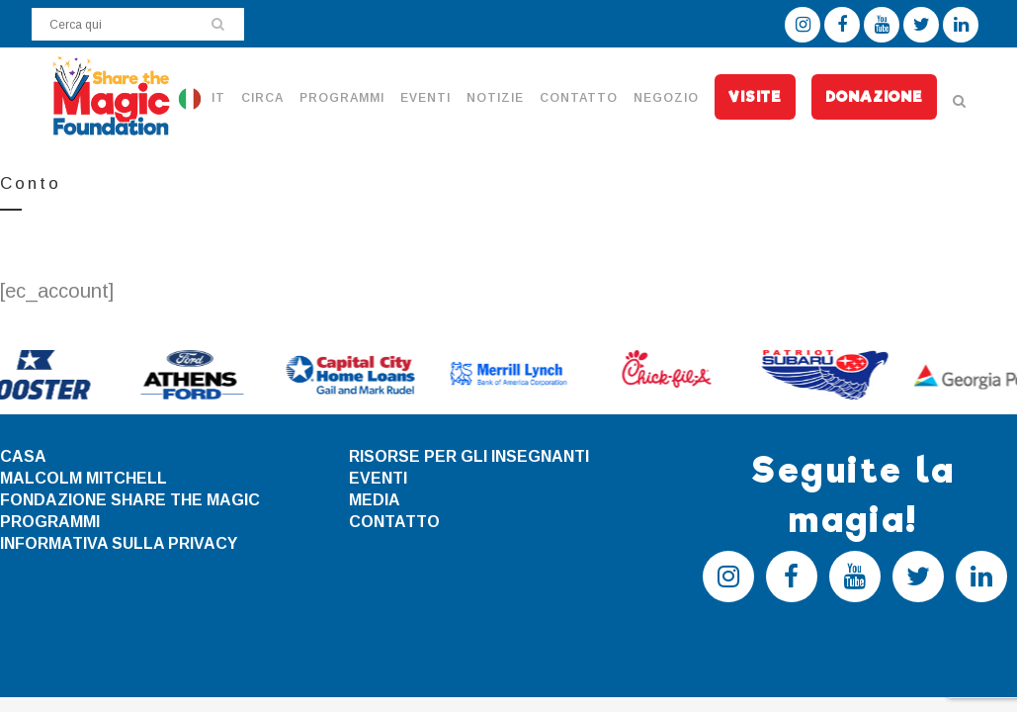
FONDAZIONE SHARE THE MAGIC (130, 499)
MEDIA (374, 499)
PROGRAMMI (50, 521)
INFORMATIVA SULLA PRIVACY (118, 543)
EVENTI (378, 478)
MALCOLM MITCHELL (83, 478)
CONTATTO (394, 521)
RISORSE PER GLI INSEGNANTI (469, 456)
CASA (23, 456)
